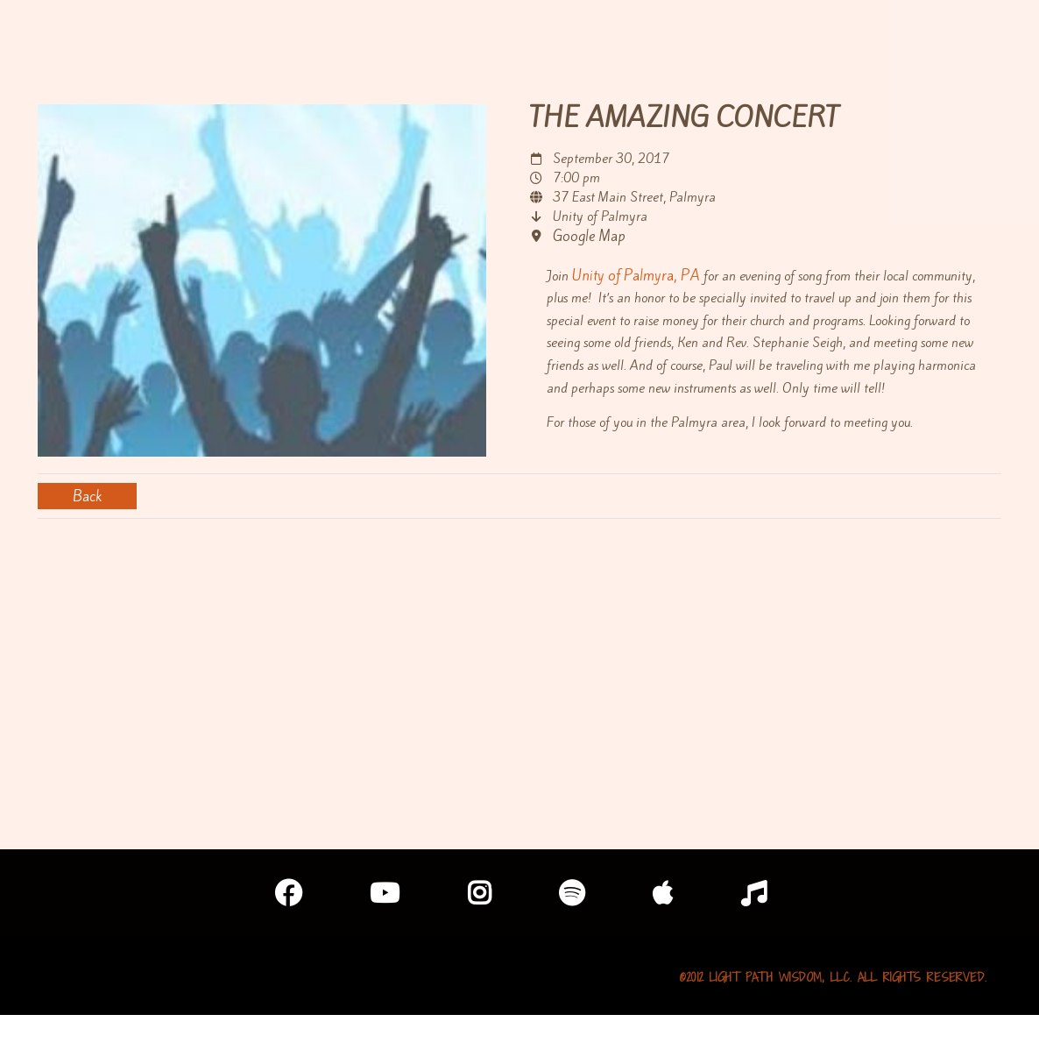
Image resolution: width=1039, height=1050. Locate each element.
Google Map (589, 235)
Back (87, 496)
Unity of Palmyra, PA (636, 275)
